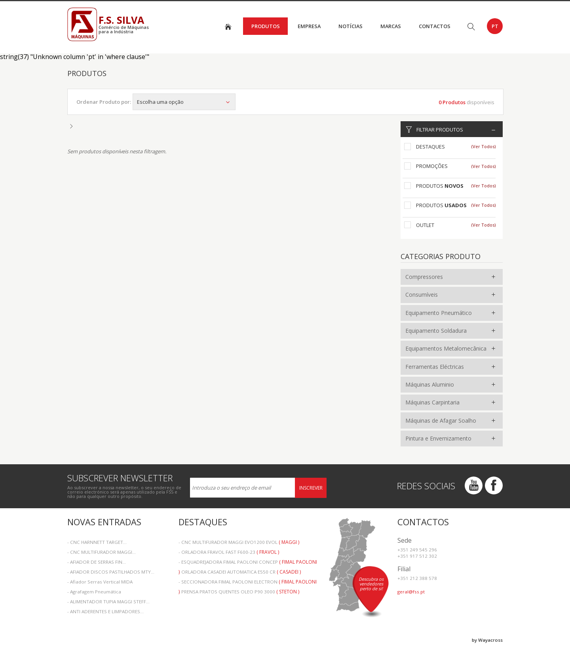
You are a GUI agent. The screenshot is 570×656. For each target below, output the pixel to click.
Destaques (430, 146)
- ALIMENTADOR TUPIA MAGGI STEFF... (108, 602)
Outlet (425, 225)
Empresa (309, 26)
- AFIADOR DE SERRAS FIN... (96, 562)
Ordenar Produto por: (103, 101)
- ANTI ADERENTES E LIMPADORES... (105, 611)
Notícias (350, 26)
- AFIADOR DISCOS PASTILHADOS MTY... (110, 572)
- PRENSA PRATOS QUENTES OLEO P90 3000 (239, 591)
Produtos (265, 26)
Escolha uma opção (184, 101)
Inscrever (311, 487)
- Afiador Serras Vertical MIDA (100, 582)
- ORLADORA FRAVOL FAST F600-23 (229, 552)
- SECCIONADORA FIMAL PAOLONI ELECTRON (248, 582)
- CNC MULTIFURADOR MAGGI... (101, 552)
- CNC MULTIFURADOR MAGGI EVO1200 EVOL (239, 542)
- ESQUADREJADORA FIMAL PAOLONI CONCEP (248, 563)
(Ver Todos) (483, 146)
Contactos (434, 26)
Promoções (432, 166)
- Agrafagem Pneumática (94, 592)
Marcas (390, 26)
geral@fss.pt (411, 592)
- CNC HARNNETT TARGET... (97, 542)
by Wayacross (487, 640)
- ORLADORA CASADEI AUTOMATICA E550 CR (240, 571)
